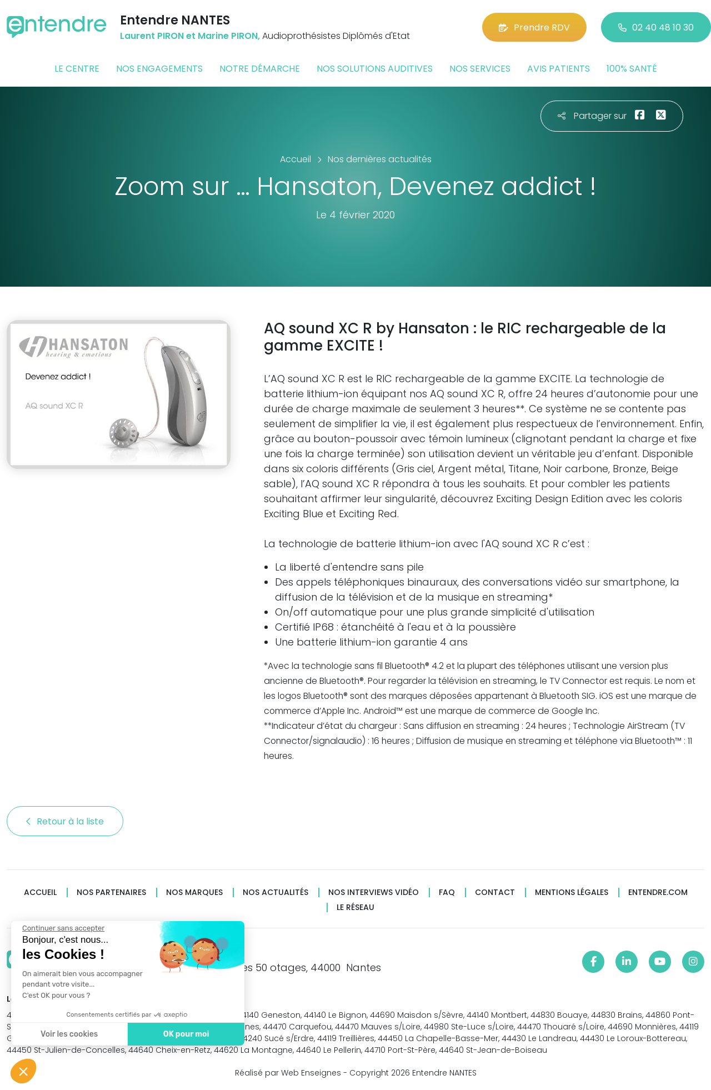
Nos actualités (275, 892)
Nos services (479, 68)
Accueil (40, 892)
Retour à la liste (65, 821)
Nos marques (194, 892)
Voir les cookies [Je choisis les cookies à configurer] (68, 1034)
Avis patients (558, 68)
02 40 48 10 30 (656, 27)
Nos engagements (159, 68)
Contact (495, 892)
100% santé (632, 68)
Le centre (76, 68)
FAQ (447, 892)
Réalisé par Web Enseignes (288, 1072)
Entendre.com (658, 892)
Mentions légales (571, 892)
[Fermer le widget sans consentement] (62, 928)
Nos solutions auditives (375, 68)
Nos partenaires (111, 892)
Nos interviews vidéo (373, 892)
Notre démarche (259, 68)
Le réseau (355, 907)
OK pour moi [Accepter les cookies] (186, 1034)
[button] (23, 1071)
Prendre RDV (534, 27)
